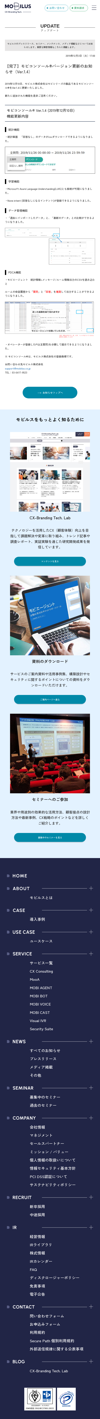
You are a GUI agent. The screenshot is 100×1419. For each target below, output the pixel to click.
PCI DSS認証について (48, 1176)
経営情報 (37, 1236)
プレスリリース (43, 1058)
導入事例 (37, 919)
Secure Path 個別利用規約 (52, 1340)
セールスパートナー (47, 1143)
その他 (35, 1075)
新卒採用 (37, 1206)
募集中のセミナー (45, 1097)
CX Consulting (41, 971)
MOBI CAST (40, 1012)
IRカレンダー (41, 1261)
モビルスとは (41, 897)
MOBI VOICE (40, 1004)
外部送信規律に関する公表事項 (56, 1349)
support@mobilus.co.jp (18, 368)
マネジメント (41, 1135)
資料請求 (79, 8)
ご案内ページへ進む (50, 699)
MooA (35, 979)
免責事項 (37, 1286)
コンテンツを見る (50, 561)
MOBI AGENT (41, 987)
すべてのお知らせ (45, 1050)
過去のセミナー (43, 1105)
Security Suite (41, 1028)
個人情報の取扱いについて (53, 1160)
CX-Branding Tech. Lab (49, 1370)
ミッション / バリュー (49, 1151)
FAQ (33, 1269)
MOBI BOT (39, 995)
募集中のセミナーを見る (50, 837)
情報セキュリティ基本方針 (53, 1168)
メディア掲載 (41, 1067)
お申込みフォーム (45, 1324)
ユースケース (41, 941)
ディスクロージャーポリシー (55, 1277)
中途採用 (37, 1214)
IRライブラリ (41, 1244)
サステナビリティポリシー (53, 1184)
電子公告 (37, 1294)
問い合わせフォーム (47, 1316)
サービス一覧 (41, 963)
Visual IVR (38, 1020)
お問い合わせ (57, 8)
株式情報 (37, 1253)
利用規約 (37, 1332)
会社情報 (37, 1127)
